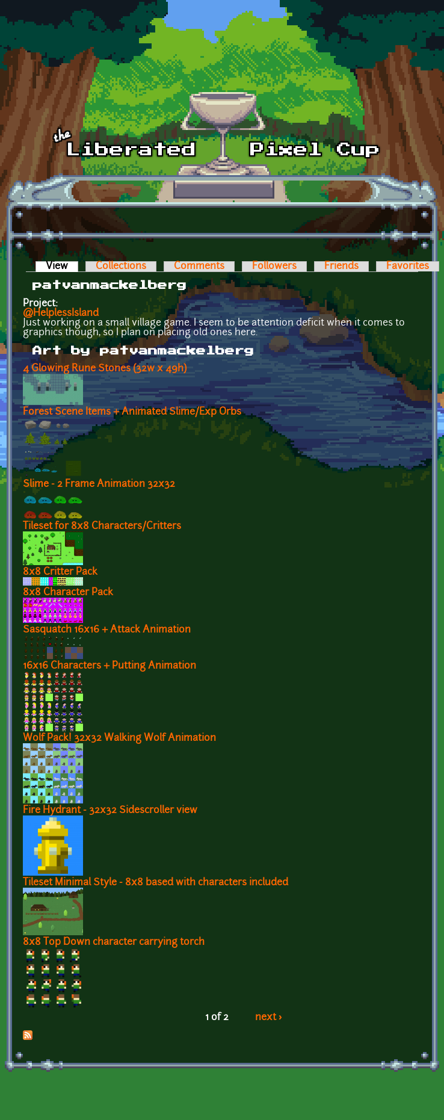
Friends (341, 266)
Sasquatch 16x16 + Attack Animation (107, 630)
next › (268, 1018)
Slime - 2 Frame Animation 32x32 (99, 484)
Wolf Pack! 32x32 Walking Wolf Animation (119, 738)
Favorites (407, 266)
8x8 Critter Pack (60, 572)
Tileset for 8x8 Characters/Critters (102, 526)
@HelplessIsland (61, 313)
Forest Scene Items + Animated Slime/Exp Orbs (132, 412)
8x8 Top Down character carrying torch (114, 942)
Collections (121, 266)
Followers (274, 266)
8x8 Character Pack (68, 593)
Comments (199, 266)
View (62, 266)
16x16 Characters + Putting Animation (109, 666)
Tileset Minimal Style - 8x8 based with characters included (155, 883)
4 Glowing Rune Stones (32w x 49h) (105, 369)
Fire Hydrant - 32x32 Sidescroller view (110, 810)
